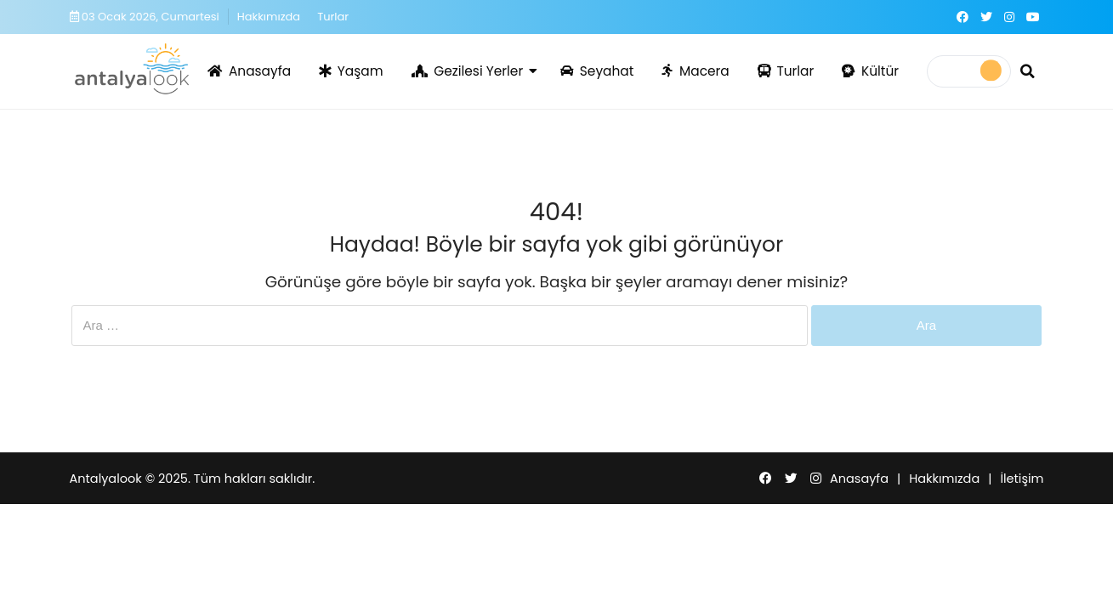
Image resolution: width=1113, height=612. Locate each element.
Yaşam (351, 71)
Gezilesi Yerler (468, 71)
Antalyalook (106, 478)
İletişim (1021, 478)
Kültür (870, 71)
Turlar (333, 16)
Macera (695, 71)
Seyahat (596, 71)
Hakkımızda (268, 16)
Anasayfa (249, 71)
